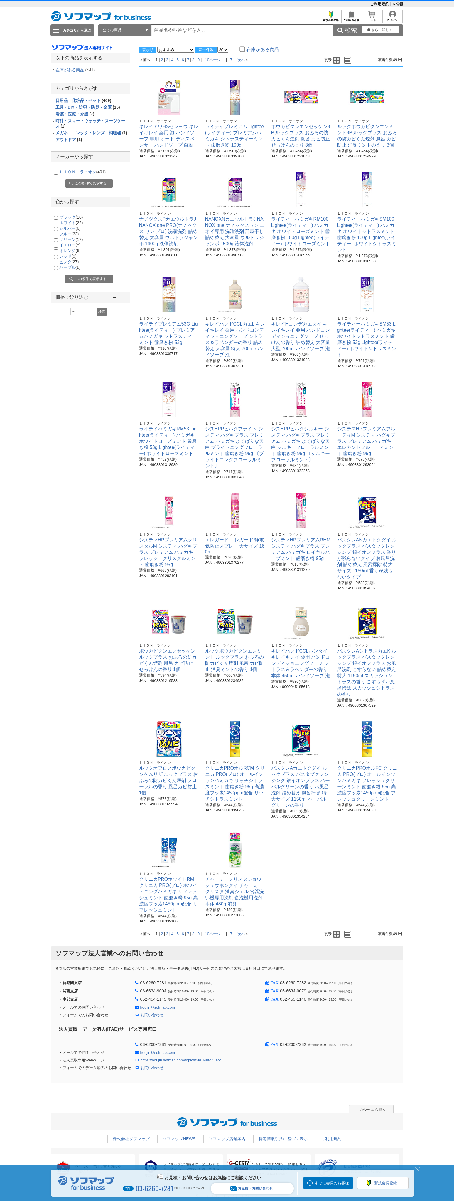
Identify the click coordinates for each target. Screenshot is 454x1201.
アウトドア (68, 139)
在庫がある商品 (75, 70)
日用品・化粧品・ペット (83, 100)
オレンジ (70, 250)
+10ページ (212, 60)
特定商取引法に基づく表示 (283, 1138)
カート (372, 19)
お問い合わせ (152, 1015)
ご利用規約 (380, 4)
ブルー (69, 234)
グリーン (71, 239)
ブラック (71, 217)
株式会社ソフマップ (131, 1138)
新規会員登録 (330, 19)
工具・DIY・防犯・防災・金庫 (87, 107)
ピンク (69, 261)
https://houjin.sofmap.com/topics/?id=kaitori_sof (181, 1060)
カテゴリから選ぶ (77, 30)
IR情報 (397, 4)
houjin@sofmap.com (157, 1007)
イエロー (70, 245)
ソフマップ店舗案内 (227, 1138)
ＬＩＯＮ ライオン (82, 172)
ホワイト (71, 222)
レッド (68, 256)
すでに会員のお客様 (332, 1183)
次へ (241, 60)
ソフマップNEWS (179, 1138)
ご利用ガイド (351, 19)
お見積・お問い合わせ (251, 1188)
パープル (70, 267)
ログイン (392, 19)
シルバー (70, 228)
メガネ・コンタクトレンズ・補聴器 (91, 132)
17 (230, 60)
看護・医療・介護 (74, 114)
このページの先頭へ (370, 1109)
